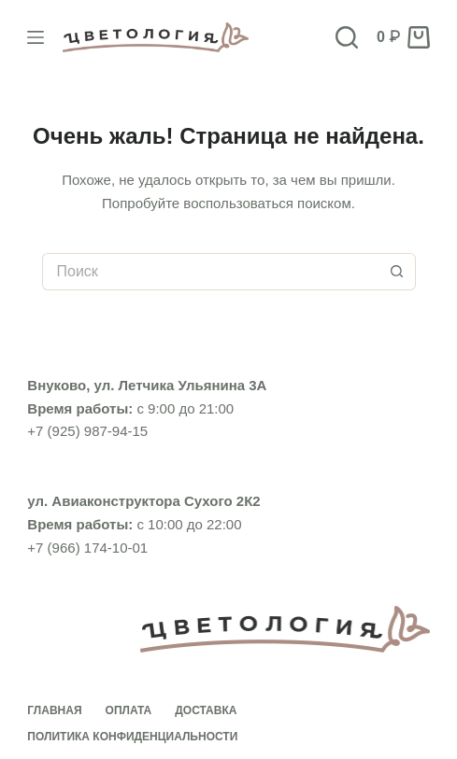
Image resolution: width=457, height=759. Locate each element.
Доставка (205, 710)
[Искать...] (210, 271)
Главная (54, 710)
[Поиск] (347, 37)
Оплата (129, 710)
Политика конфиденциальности (132, 736)
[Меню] (35, 37)
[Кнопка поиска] (397, 271)
